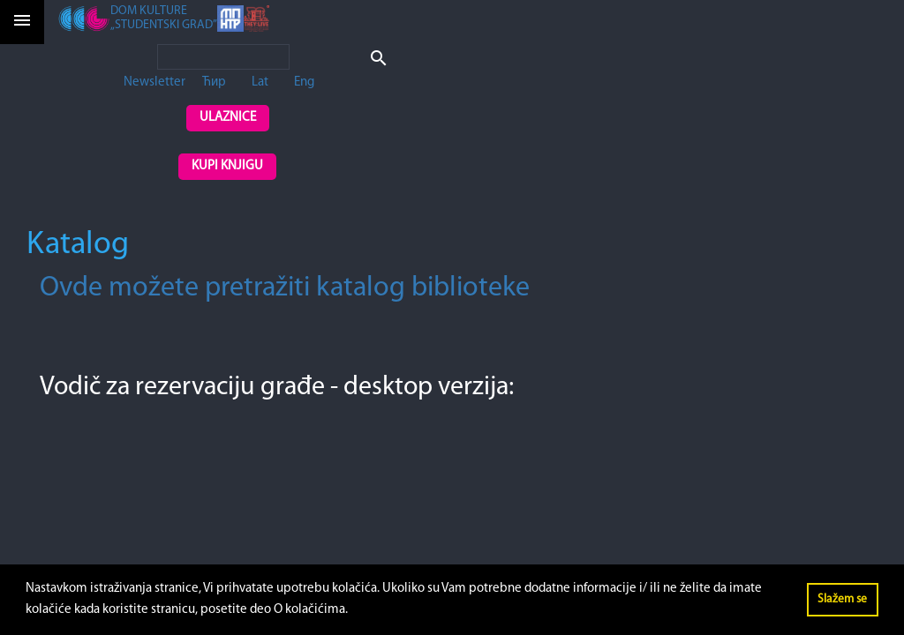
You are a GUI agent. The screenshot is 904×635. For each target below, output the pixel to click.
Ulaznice (228, 117)
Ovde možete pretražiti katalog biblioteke (285, 288)
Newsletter (154, 82)
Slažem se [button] (842, 599)
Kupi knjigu (227, 166)
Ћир (214, 82)
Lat (260, 82)
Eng (304, 82)
